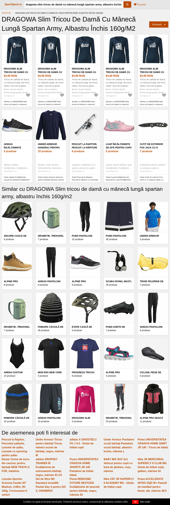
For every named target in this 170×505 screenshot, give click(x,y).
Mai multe (145, 501)
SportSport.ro (13, 4)
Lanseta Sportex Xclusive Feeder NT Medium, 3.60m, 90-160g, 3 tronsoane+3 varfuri (14, 487)
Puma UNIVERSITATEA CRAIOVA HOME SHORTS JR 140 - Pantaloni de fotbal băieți (84, 467)
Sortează (157, 24)
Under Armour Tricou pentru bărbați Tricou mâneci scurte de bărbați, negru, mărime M (50, 447)
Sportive (6, 13)
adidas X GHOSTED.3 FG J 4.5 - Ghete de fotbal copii (83, 443)
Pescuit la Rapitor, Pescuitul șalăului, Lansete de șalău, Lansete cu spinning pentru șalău (14, 447)
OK (135, 502)
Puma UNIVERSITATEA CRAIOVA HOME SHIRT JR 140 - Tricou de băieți (153, 443)
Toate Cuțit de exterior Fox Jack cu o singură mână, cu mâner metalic (152, 180)
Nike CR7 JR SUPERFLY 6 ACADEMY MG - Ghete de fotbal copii (119, 483)
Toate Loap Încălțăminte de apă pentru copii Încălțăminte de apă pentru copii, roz (118, 180)
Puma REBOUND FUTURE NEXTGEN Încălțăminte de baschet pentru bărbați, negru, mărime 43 (85, 487)
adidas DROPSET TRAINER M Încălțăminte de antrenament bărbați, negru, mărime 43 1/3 (49, 467)
